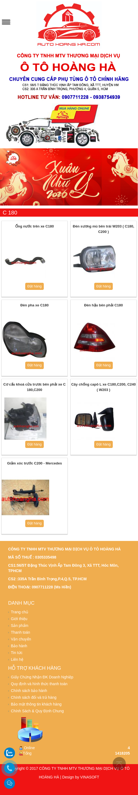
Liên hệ (17, 659)
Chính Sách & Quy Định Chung (37, 711)
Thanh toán (20, 632)
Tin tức (17, 652)
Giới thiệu (19, 619)
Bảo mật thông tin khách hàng (36, 704)
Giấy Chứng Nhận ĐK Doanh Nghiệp (42, 677)
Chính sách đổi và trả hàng (34, 697)
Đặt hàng (34, 286)
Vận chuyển (21, 639)
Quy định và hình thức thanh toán (39, 684)
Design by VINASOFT (80, 777)
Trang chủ (19, 612)
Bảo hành (19, 646)
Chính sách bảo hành (29, 690)
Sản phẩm (19, 625)
